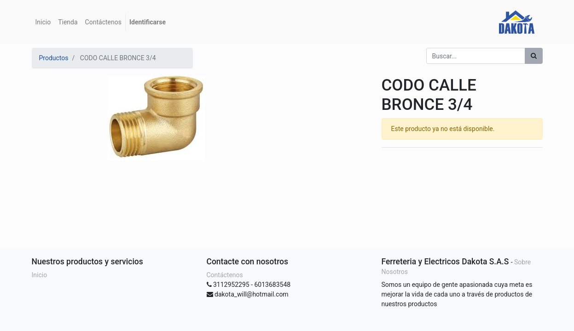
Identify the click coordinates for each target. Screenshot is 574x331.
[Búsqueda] (534, 56)
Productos (54, 58)
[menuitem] (43, 22)
